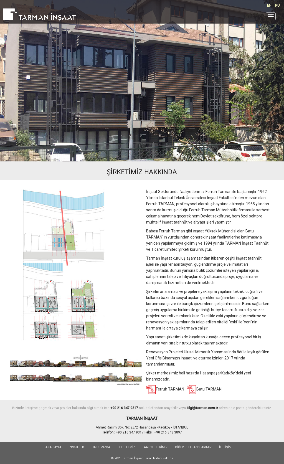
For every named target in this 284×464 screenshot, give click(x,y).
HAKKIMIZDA (101, 447)
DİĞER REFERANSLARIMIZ (193, 447)
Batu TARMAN (209, 389)
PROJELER (76, 447)
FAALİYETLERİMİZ (155, 447)
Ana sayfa (53, 447)
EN (269, 5)
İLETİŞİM (225, 447)
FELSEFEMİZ (126, 447)
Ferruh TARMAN (170, 389)
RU (277, 5)
